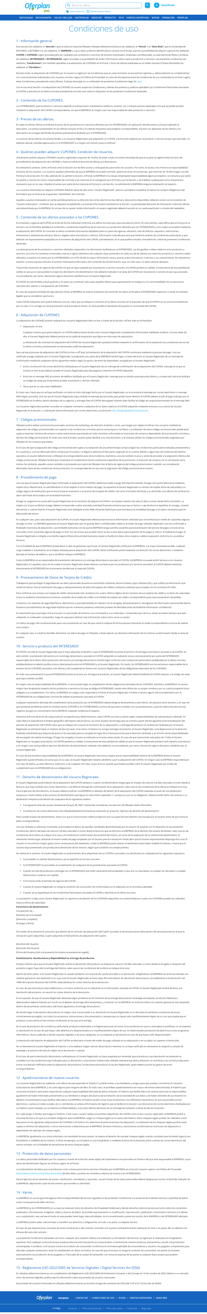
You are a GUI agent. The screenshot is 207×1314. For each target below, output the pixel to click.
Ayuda (122, 1303)
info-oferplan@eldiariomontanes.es (130, 410)
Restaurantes (43, 17)
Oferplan (182, 17)
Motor (155, 17)
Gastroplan (82, 17)
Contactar (81, 1303)
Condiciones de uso (103, 1303)
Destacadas (26, 17)
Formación (168, 17)
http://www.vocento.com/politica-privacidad (39, 1173)
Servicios (96, 17)
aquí (139, 81)
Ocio (121, 17)
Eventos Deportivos (138, 17)
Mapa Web (161, 1303)
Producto (110, 17)
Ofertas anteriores (141, 1303)
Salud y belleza (63, 17)
